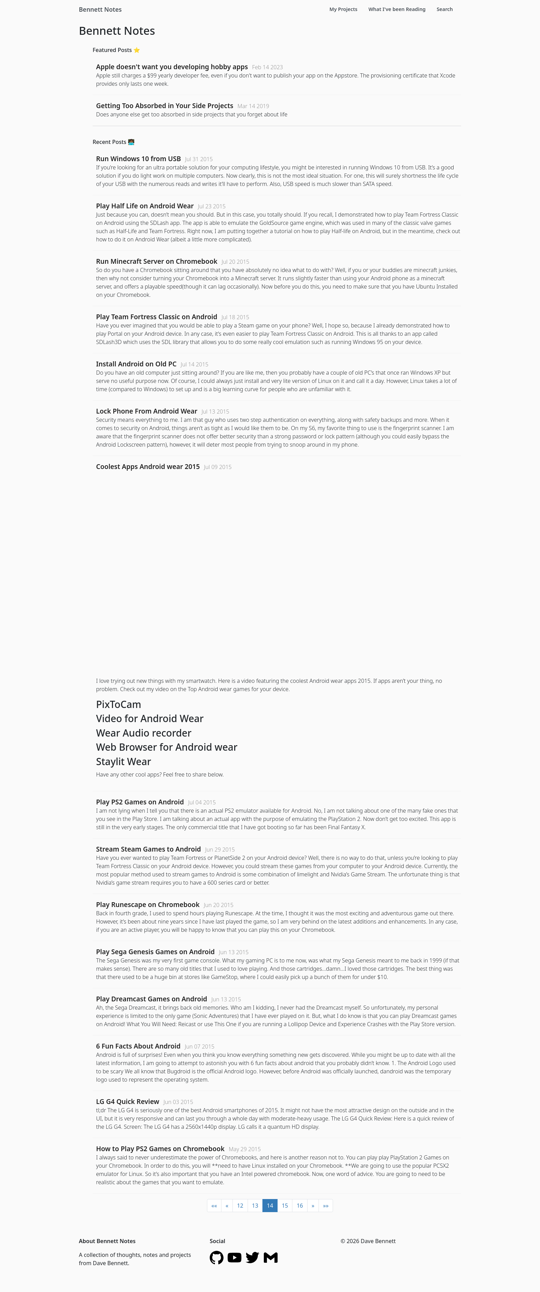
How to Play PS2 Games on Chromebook (160, 1148)
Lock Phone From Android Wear (146, 411)
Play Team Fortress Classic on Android (156, 316)
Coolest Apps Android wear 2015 (148, 466)
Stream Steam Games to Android (148, 849)
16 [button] (300, 1205)
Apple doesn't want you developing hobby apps (172, 66)
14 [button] (270, 1205)
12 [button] (240, 1205)
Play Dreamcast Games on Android (151, 998)
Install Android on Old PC (136, 363)
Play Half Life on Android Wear (145, 205)
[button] (214, 1205)
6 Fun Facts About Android (138, 1046)
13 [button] (255, 1205)
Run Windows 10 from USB (138, 158)
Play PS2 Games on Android (140, 801)
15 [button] (285, 1205)
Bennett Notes (100, 9)
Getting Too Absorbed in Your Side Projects (164, 105)
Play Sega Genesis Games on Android (155, 951)
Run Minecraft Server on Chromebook (156, 261)
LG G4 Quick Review (127, 1101)
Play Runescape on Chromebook (148, 904)
